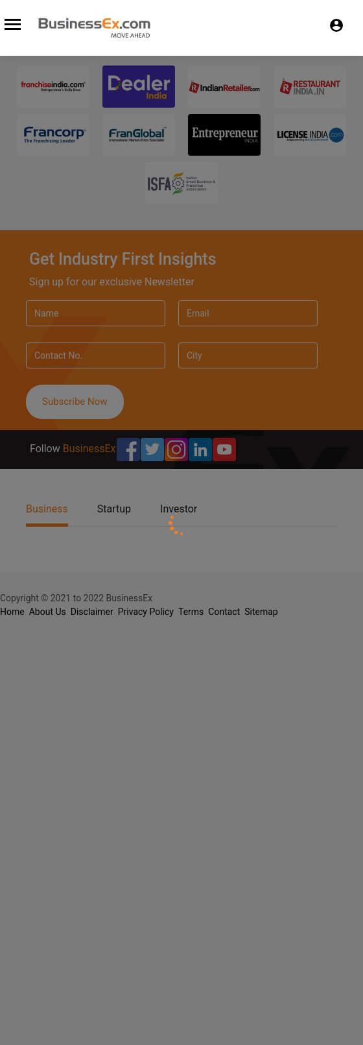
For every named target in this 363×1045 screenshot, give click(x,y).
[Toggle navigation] (10, 22)
